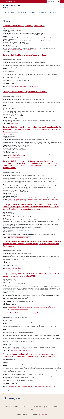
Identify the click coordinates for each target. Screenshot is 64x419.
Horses (31, 49)
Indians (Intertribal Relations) (31, 307)
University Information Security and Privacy (32, 412)
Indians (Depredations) (13, 307)
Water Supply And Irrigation (42, 199)
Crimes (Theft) (48, 307)
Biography (26, 237)
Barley (16, 268)
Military (12, 51)
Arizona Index (11, 12)
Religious (31, 388)
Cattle (19, 199)
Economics (25, 270)
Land (53, 199)
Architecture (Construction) (27, 199)
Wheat (9, 268)
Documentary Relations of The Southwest (26, 12)
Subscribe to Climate (3, 393)
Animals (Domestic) (33, 386)
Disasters (20, 268)
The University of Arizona (42, 414)
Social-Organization (24, 309)
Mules (28, 49)
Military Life (56, 199)
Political (13, 237)
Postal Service (18, 155)
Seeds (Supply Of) (26, 348)
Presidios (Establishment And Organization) (17, 49)
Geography (17, 123)
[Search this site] (52, 1)
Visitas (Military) (28, 236)
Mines (34, 199)
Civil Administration (16, 236)
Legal (12, 270)
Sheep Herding (21, 386)
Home (5, 12)
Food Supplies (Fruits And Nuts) (34, 86)
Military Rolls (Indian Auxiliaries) (48, 386)
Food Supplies (15, 348)
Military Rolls (15, 199)
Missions (27, 200)
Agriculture (13, 88)
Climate (34, 49)
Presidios (10, 155)
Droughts (20, 348)
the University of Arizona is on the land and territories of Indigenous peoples (32, 405)
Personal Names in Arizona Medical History (47, 12)
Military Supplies (21, 307)
